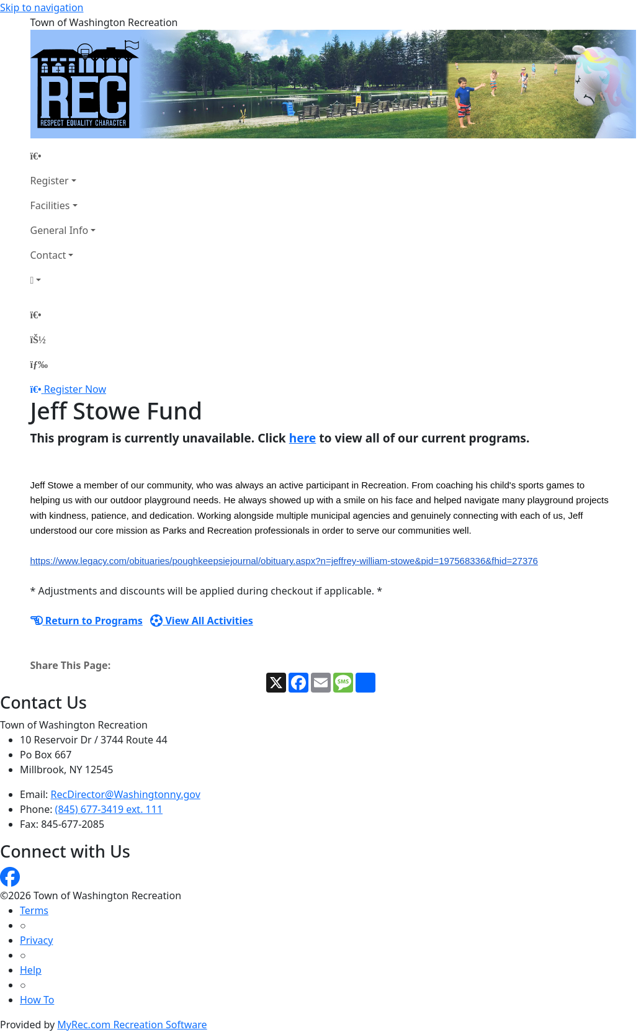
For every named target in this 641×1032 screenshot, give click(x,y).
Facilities (50, 205)
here (302, 437)
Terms (34, 910)
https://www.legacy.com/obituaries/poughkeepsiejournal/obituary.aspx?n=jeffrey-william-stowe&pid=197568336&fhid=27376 (284, 560)
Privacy (36, 940)
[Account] (63, 279)
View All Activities (201, 620)
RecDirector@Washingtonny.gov (125, 794)
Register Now (75, 389)
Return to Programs (86, 620)
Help (31, 970)
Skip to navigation (41, 7)
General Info (59, 230)
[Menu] (39, 364)
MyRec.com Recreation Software (132, 1024)
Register (49, 180)
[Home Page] (63, 155)
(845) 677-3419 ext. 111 (109, 809)
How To (37, 1000)
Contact (48, 255)
